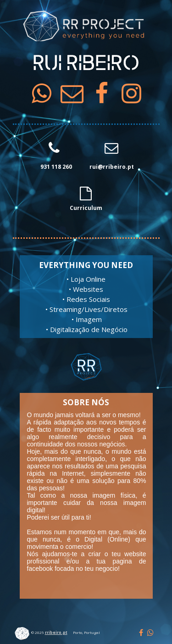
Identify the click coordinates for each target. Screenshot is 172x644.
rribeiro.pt (56, 632)
